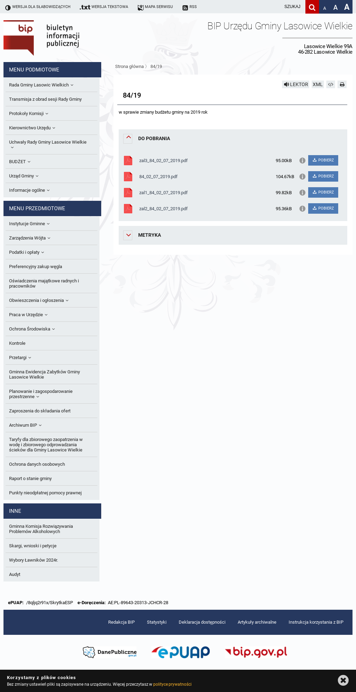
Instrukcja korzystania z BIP (316, 622)
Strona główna (129, 66)
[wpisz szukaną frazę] (275, 7)
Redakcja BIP (121, 622)
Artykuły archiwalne (257, 622)
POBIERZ (323, 160)
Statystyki (156, 622)
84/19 (156, 66)
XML (318, 84)
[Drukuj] (342, 84)
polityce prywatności (172, 684)
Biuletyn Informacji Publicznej (61, 37)
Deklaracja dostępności (202, 622)
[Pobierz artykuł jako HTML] (330, 84)
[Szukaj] (312, 7)
